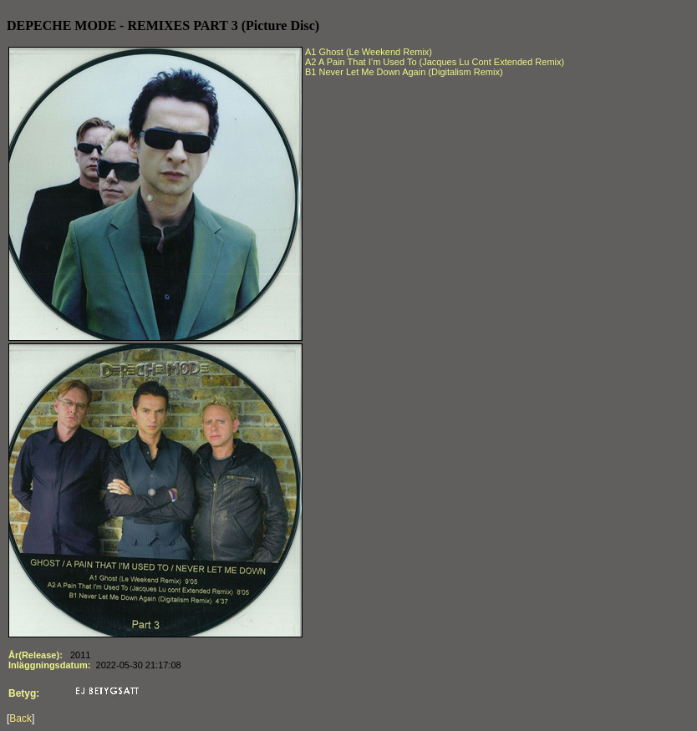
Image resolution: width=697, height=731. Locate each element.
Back (20, 718)
